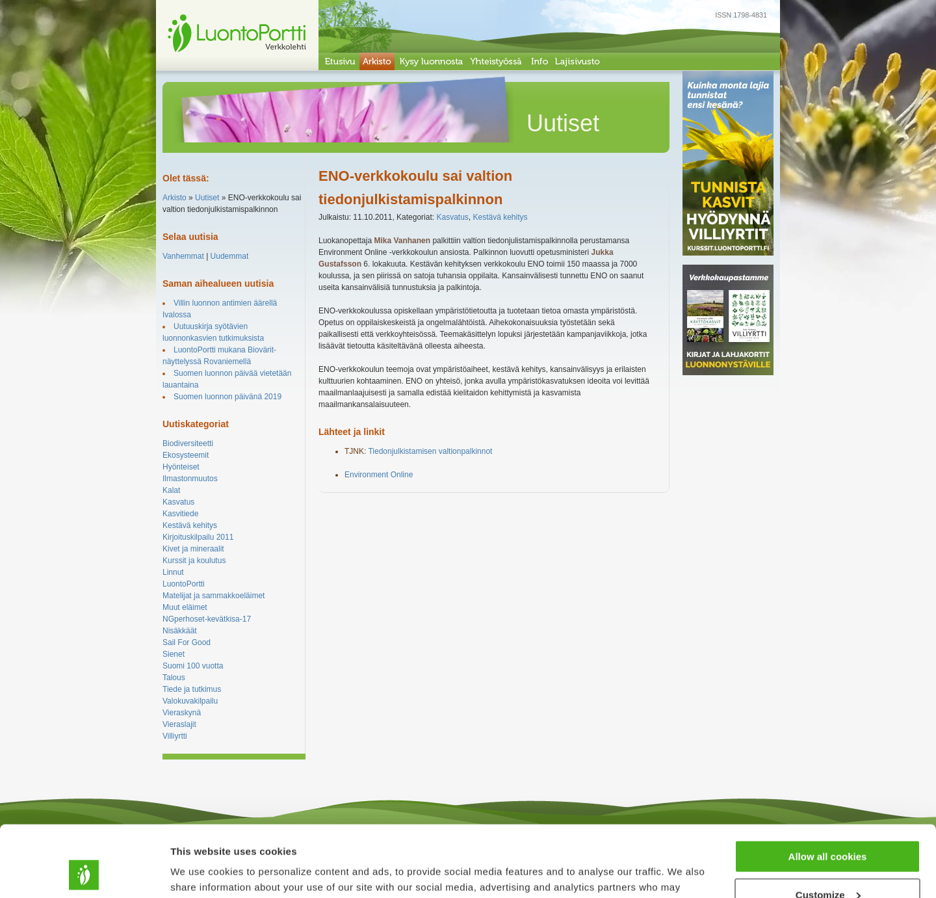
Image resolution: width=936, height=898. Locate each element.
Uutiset (207, 197)
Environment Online (378, 474)
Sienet (173, 654)
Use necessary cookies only (827, 865)
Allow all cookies (827, 789)
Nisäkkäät (179, 630)
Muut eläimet (184, 607)
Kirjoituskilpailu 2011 (197, 537)
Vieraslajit (179, 724)
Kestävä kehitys (189, 525)
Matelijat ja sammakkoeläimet (213, 595)
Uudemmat (230, 256)
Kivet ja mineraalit (193, 548)
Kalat (171, 490)
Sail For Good (186, 642)
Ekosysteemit (185, 455)
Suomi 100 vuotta (192, 665)
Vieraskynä (181, 712)
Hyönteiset (181, 466)
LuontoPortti (183, 583)
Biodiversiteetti (187, 443)
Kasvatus (178, 502)
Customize (828, 828)
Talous (173, 677)
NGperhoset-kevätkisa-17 (206, 619)
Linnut (173, 572)
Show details (200, 871)
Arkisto (174, 197)
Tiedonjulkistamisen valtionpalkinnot (430, 451)
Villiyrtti (174, 736)
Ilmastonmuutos (190, 478)
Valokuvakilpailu (190, 701)
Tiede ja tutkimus (191, 689)
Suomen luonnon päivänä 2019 (227, 396)
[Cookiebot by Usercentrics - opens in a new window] (84, 872)
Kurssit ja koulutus (194, 560)
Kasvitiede (180, 513)
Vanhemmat (183, 256)
